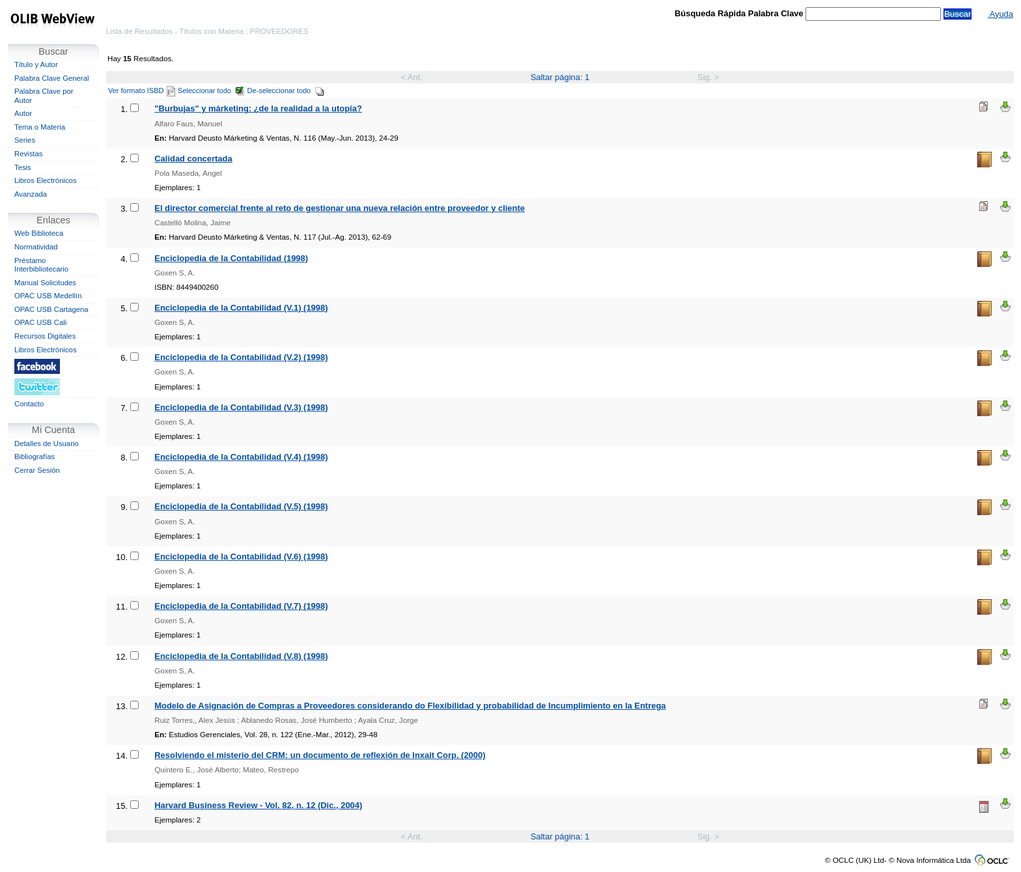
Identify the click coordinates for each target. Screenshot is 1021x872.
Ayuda (1000, 14)
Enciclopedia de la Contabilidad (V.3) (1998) (241, 407)
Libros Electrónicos (45, 180)
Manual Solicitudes (45, 283)
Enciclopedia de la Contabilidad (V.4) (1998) (241, 457)
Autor (23, 113)
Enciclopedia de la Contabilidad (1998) (231, 258)
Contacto (29, 404)
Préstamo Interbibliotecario (41, 265)
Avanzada (30, 194)
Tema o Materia (39, 127)
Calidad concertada (193, 158)
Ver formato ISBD (141, 90)
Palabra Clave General (51, 78)
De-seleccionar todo (286, 90)
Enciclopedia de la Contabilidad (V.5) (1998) (241, 506)
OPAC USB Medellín (48, 296)
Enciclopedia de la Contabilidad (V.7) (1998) (241, 606)
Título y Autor (36, 64)
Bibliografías (34, 456)
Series (24, 140)
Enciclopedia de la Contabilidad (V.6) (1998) (241, 556)
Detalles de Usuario (46, 443)
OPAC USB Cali (40, 322)
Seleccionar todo (211, 90)
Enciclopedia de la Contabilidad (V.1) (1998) (241, 308)
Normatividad (36, 247)
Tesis (22, 167)
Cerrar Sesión (37, 470)
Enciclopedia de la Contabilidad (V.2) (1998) (241, 357)
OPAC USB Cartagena (51, 309)
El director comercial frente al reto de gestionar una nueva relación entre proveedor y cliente (339, 208)
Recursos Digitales (45, 336)
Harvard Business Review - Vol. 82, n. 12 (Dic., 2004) (258, 805)
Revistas (28, 154)
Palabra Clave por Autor (44, 95)
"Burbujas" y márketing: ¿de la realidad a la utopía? (258, 108)
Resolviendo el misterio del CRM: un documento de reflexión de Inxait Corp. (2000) (319, 755)
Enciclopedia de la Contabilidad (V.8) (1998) (241, 656)
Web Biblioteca (38, 233)
